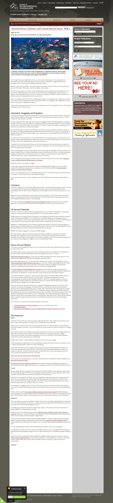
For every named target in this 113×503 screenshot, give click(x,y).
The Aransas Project (20, 307)
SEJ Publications (45, 20)
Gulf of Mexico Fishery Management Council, (26, 269)
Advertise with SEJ (88, 97)
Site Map (60, 495)
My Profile (68, 2)
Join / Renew (51, 2)
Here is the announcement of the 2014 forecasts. (25, 356)
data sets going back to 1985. (19, 360)
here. (33, 163)
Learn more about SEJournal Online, (85, 108)
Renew (54, 495)
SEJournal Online (79, 105)
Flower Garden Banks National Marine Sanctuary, (25, 263)
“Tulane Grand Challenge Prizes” (20, 438)
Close (25, 488)
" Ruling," (26, 305)
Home (39, 2)
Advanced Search (90, 7)
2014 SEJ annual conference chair (47, 412)
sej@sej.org (16, 502)
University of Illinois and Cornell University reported (41, 392)
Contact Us (76, 2)
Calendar (65, 20)
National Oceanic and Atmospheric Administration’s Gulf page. (40, 159)
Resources (81, 20)
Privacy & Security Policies (36, 495)
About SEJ (96, 20)
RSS (101, 2)
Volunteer (95, 2)
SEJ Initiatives (21, 20)
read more (11, 500)
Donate (44, 2)
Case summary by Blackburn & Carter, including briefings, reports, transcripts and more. (39, 309)
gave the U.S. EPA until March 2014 (56, 420)
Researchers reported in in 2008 (23, 363)
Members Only (60, 2)
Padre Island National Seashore (20, 256)
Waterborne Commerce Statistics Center (37, 202)
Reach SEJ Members (85, 2)
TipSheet (13, 445)
